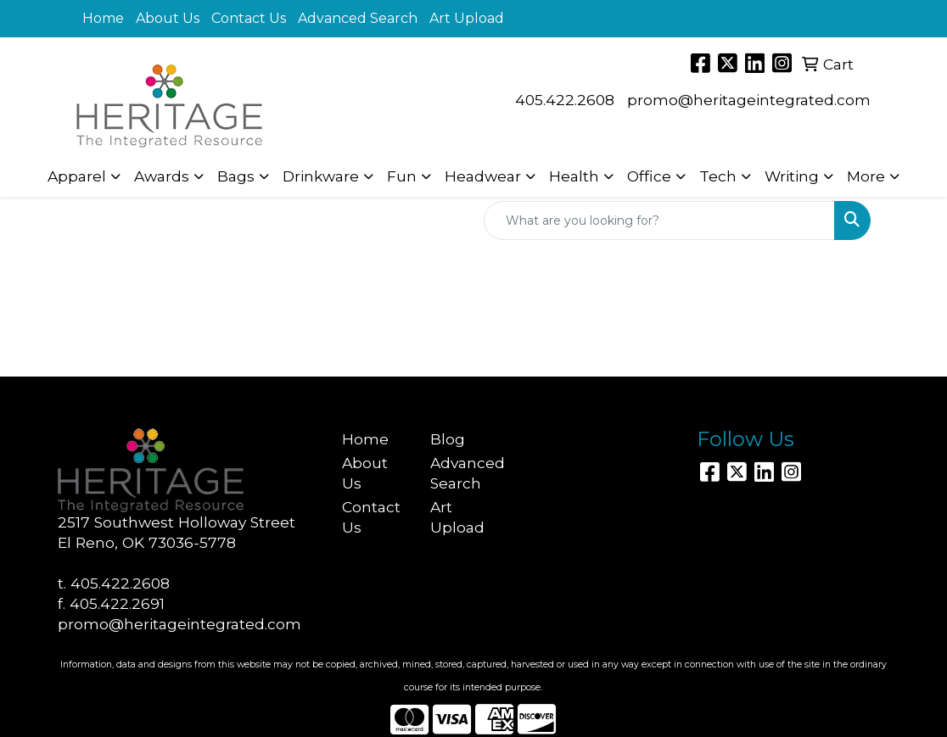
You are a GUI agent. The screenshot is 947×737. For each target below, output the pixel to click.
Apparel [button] (77, 176)
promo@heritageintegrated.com (749, 100)
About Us (167, 18)
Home (103, 18)
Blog (447, 439)
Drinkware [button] (321, 176)
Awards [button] (161, 176)
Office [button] (649, 176)
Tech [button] (718, 176)
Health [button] (574, 176)
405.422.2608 (564, 100)
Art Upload (466, 18)
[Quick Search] (659, 220)
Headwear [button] (483, 176)
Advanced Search (357, 18)
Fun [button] (402, 176)
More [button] (866, 176)
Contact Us (248, 18)
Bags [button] (236, 176)
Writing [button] (792, 176)
